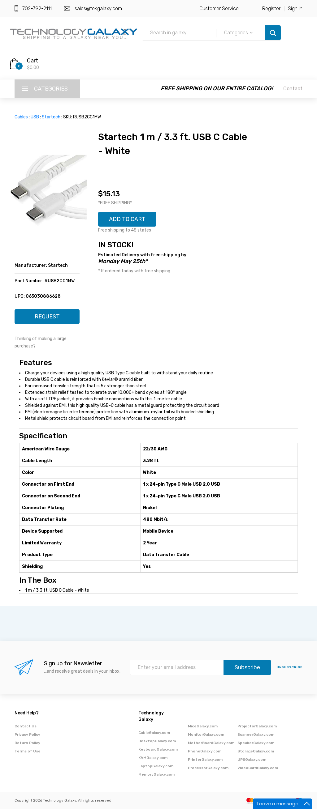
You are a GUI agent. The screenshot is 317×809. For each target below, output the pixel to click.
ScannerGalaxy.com (255, 734)
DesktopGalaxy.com (157, 741)
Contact (292, 89)
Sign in (295, 8)
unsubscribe (289, 667)
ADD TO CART (127, 219)
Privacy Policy (27, 734)
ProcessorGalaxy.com (208, 768)
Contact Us (26, 726)
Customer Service (219, 8)
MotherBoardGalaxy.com (211, 743)
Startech (51, 117)
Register (271, 8)
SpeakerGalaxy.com (255, 743)
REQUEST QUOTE (47, 318)
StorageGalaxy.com (255, 751)
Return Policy (27, 743)
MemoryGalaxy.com (156, 774)
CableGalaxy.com (154, 732)
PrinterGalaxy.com (205, 759)
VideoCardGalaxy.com (257, 768)
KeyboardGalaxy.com (158, 749)
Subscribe (247, 667)
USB (35, 117)
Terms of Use (28, 751)
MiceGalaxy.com (203, 726)
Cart (32, 60)
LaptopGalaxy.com (155, 766)
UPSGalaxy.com (251, 759)
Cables (21, 117)
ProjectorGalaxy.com (257, 726)
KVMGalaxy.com (152, 758)
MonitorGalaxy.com (206, 734)
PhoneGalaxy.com (204, 751)
